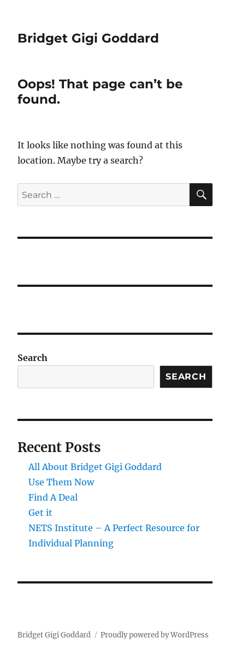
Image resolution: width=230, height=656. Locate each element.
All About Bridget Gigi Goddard (95, 466)
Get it (40, 512)
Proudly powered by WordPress (155, 635)
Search (32, 357)
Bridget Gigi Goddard (88, 38)
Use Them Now (61, 482)
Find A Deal (53, 497)
